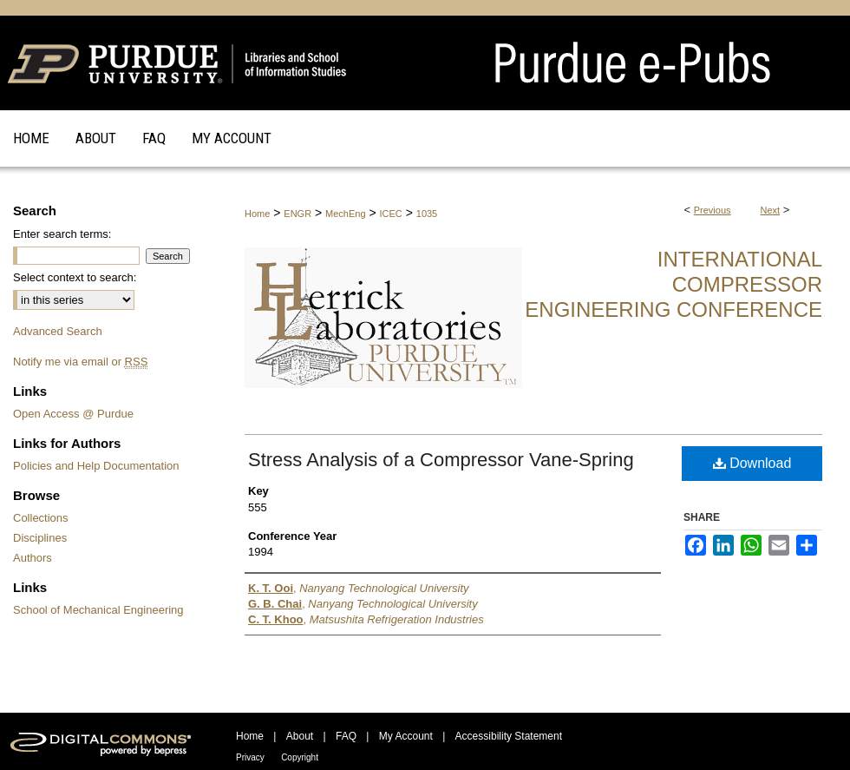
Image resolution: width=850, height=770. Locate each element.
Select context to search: (74, 277)
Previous (712, 210)
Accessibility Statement (508, 736)
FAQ (346, 736)
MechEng (345, 213)
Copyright (299, 757)
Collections (41, 517)
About (299, 736)
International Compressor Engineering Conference (673, 284)
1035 (426, 213)
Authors (32, 557)
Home (257, 213)
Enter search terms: (62, 233)
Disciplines (40, 537)
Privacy (250, 757)
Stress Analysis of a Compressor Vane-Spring (441, 460)
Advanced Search (57, 331)
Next (771, 210)
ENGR (297, 213)
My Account (406, 736)
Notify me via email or (80, 361)
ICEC (391, 213)
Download (752, 463)
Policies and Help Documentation (96, 465)
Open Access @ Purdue (73, 413)
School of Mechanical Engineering (98, 609)
